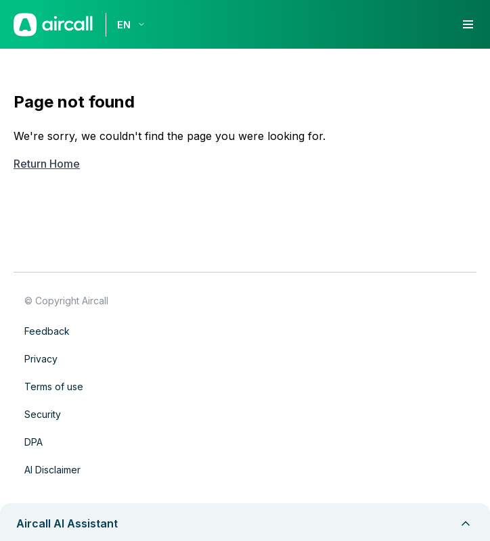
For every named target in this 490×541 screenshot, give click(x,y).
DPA (33, 442)
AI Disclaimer (52, 469)
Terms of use (53, 386)
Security (42, 414)
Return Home (47, 163)
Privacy (41, 358)
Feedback (47, 331)
